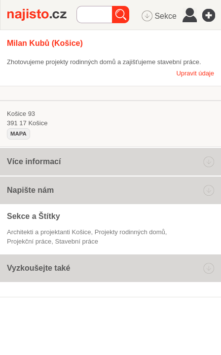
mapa (18, 134)
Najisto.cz (41, 14)
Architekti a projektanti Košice (49, 232)
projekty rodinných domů (130, 232)
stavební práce (76, 241)
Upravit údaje (195, 73)
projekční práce (29, 241)
